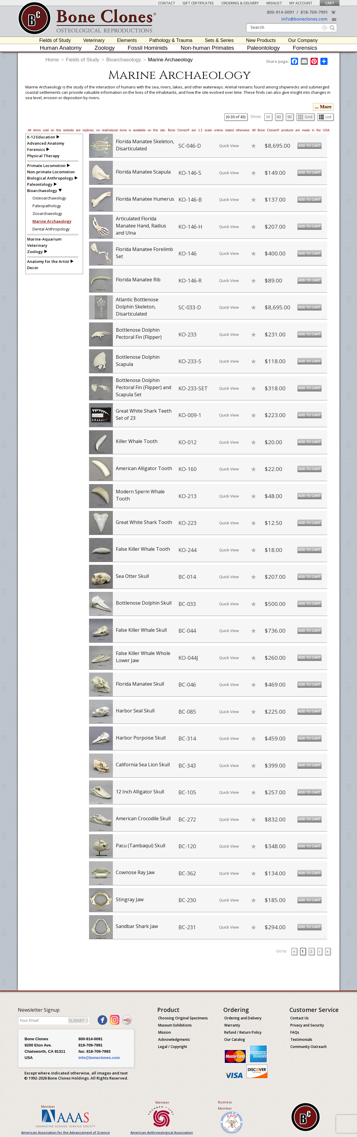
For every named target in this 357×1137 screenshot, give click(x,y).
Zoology (105, 48)
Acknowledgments (174, 1039)
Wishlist (274, 3)
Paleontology (263, 48)
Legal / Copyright (172, 1046)
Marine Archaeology (170, 60)
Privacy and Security (307, 1025)
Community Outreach (308, 1046)
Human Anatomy (61, 48)
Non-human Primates (207, 48)
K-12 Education (41, 137)
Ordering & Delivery (240, 3)
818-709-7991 (314, 12)
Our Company (303, 40)
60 (279, 116)
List (325, 116)
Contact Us (299, 1018)
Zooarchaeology (47, 213)
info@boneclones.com (304, 19)
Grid (305, 116)
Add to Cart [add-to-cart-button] (309, 145)
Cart (329, 3)
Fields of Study (55, 40)
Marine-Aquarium (44, 239)
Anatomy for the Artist (48, 261)
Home (52, 60)
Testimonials (301, 1039)
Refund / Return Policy (242, 1032)
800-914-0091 (280, 12)
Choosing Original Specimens (183, 1018)
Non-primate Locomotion (51, 171)
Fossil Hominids (148, 48)
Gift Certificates (198, 3)
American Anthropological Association (161, 1132)
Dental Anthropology (51, 229)
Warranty (232, 1025)
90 (289, 116)
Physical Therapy (43, 155)
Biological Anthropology (50, 178)
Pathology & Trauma (170, 40)
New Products (261, 40)
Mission (164, 1032)
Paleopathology (46, 205)
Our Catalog (234, 1039)
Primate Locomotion (46, 165)
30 (268, 116)
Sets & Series (219, 40)
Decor (32, 267)
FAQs (294, 1032)
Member (48, 1106)
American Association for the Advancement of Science (65, 1132)
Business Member (225, 1105)
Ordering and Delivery (242, 1018)
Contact (166, 3)
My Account (300, 3)
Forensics (305, 48)
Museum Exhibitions (175, 1025)
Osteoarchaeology (49, 198)
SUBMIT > (78, 1020)
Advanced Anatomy (45, 143)
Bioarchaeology (123, 60)
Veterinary (94, 40)
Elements (127, 40)
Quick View (229, 145)
